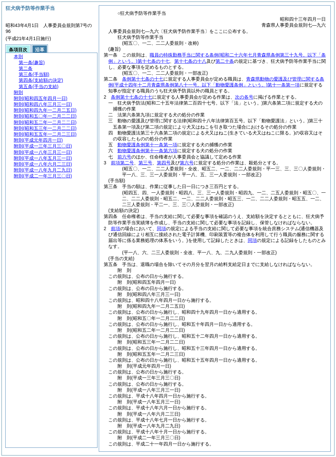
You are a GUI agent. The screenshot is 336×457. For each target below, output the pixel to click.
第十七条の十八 (190, 61)
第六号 (187, 162)
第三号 (145, 162)
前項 (115, 228)
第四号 (164, 162)
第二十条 (225, 61)
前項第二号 (122, 162)
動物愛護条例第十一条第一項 (147, 144)
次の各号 (244, 97)
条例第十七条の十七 (142, 79)
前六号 (124, 156)
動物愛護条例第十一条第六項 (147, 150)
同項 (161, 228)
